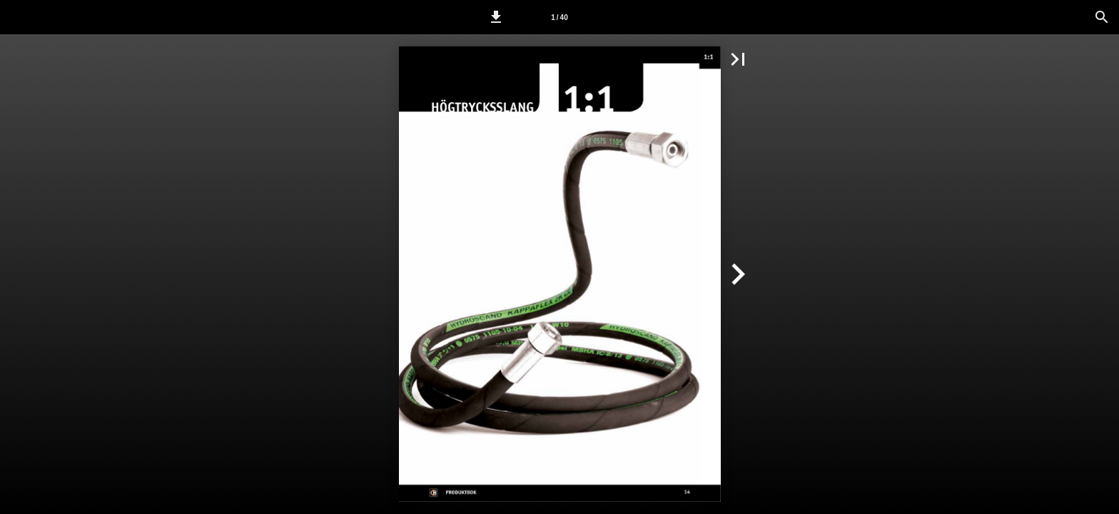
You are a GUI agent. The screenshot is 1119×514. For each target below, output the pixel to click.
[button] (496, 17)
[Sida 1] (559, 17)
